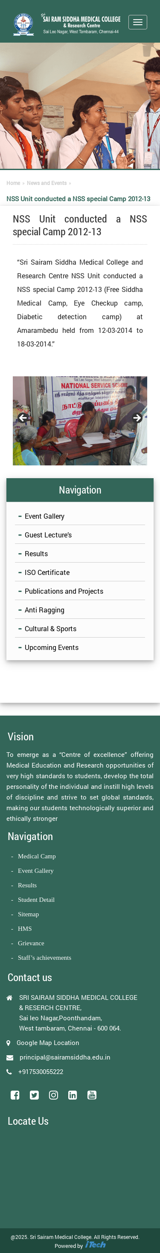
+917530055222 (40, 1071)
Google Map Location (48, 1042)
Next (136, 418)
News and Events (47, 182)
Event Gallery (44, 515)
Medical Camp (37, 856)
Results (36, 553)
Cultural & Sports (50, 628)
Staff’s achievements (44, 957)
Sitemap (28, 914)
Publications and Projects (64, 590)
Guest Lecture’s (48, 534)
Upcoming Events (52, 647)
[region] (80, 420)
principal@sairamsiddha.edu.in (65, 1057)
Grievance (31, 943)
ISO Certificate (47, 572)
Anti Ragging (44, 609)
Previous (23, 418)
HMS (25, 928)
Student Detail (36, 899)
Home (13, 182)
